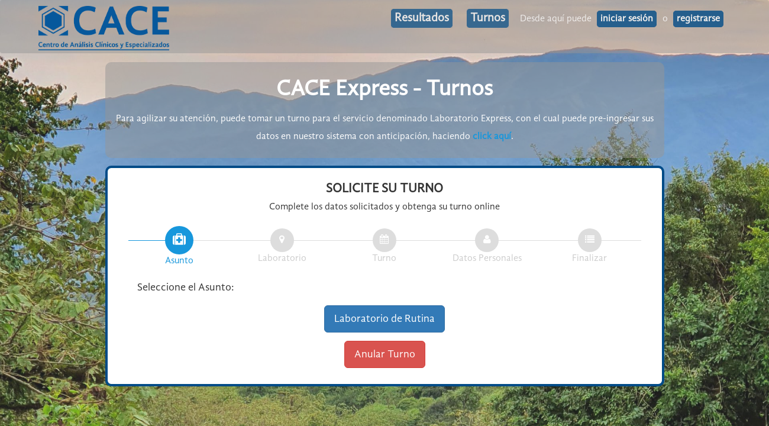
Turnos (487, 18)
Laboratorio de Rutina (384, 319)
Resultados (422, 18)
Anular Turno (384, 354)
